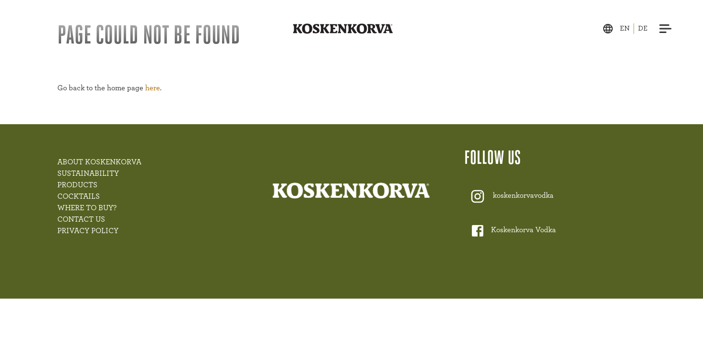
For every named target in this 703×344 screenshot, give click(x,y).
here (152, 88)
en (624, 28)
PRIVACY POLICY (87, 231)
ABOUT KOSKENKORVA (99, 162)
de (643, 28)
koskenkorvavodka (523, 196)
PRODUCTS (77, 185)
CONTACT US (81, 219)
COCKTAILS (78, 196)
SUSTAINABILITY (88, 173)
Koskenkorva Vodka (523, 230)
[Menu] (665, 28)
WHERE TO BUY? (87, 208)
